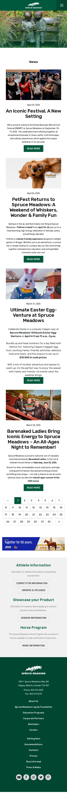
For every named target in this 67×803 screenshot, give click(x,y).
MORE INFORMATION (33, 645)
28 (21, 521)
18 (12, 514)
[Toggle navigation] (61, 5)
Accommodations (33, 744)
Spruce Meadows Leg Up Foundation (33, 707)
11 (27, 507)
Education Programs (33, 713)
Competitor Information (31, 583)
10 (19, 507)
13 (40, 507)
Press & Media (33, 767)
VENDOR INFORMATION (33, 618)
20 (26, 514)
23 (47, 514)
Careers (33, 730)
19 (19, 514)
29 (28, 521)
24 (54, 514)
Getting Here (33, 739)
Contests (33, 750)
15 (54, 507)
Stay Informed (33, 762)
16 (61, 507)
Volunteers (33, 724)
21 (33, 514)
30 (35, 521)
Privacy (33, 756)
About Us (33, 701)
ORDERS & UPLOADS (33, 590)
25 (61, 514)
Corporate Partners (33, 719)
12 (33, 507)
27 (14, 521)
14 (47, 507)
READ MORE (33, 148)
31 (42, 521)
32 (49, 521)
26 (7, 521)
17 (6, 514)
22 (40, 514)
